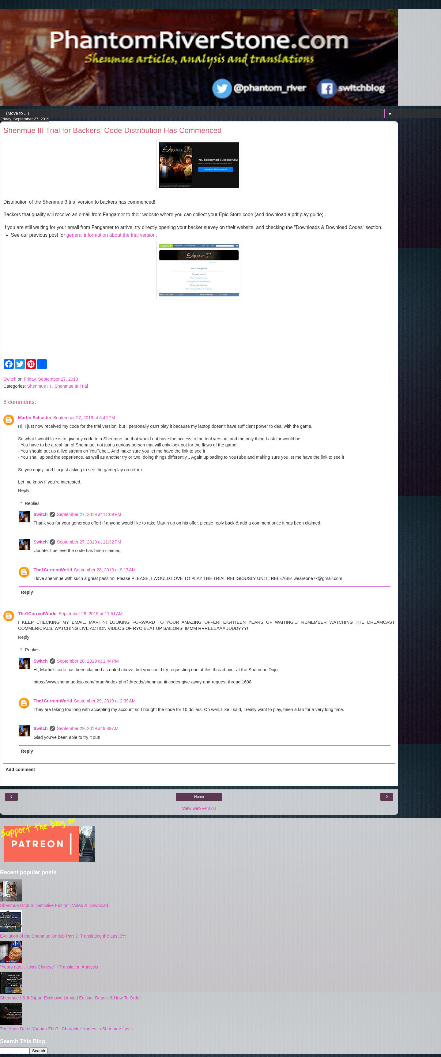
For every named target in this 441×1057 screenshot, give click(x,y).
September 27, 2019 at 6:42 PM (84, 417)
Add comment (20, 769)
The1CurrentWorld (52, 569)
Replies (32, 503)
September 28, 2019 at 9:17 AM (104, 569)
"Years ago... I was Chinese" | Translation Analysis (49, 967)
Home (199, 797)
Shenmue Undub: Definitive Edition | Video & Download (54, 905)
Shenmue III (39, 386)
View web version (199, 808)
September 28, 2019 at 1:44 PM (88, 661)
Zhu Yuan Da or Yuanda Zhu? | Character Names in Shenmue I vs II (66, 1028)
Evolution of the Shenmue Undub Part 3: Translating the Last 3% (63, 936)
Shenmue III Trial (71, 386)
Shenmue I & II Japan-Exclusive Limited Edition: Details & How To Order (70, 997)
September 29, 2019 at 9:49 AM (88, 728)
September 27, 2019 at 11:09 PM (89, 514)
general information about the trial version (111, 235)
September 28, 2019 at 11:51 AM (90, 613)
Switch (40, 514)
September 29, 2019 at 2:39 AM (104, 700)
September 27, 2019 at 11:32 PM (89, 542)
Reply (23, 490)
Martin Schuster (34, 417)
